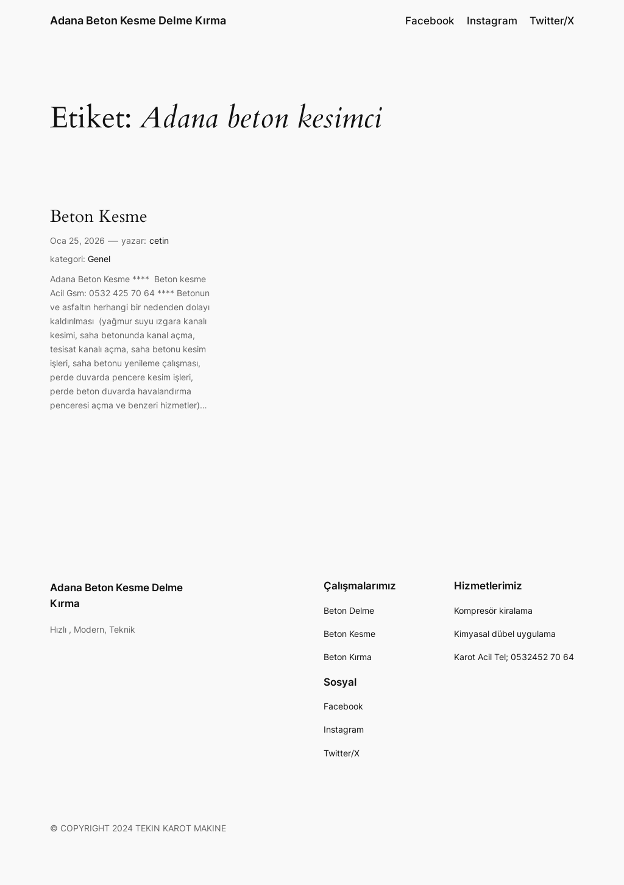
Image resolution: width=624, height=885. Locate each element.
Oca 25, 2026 (77, 240)
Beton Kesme (98, 217)
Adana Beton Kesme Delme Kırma (138, 20)
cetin (159, 240)
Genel (99, 259)
